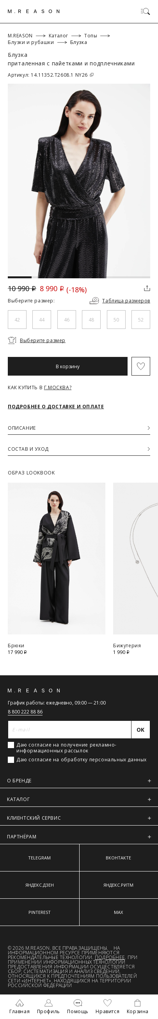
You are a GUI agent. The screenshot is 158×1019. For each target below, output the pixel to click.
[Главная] (34, 11)
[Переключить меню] (145, 11)
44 (41, 319)
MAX (118, 912)
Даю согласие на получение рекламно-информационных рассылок (66, 748)
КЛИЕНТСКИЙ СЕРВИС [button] (79, 818)
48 (91, 319)
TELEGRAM (39, 858)
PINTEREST (39, 912)
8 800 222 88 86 (25, 711)
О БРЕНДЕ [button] (79, 780)
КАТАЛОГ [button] (79, 799)
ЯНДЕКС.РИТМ (118, 885)
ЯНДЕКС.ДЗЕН (39, 885)
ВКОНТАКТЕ (118, 858)
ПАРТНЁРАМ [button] (79, 836)
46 (66, 319)
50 (116, 319)
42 (17, 319)
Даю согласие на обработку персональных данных (81, 760)
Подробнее (110, 957)
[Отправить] (140, 729)
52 (141, 319)
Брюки (16, 645)
